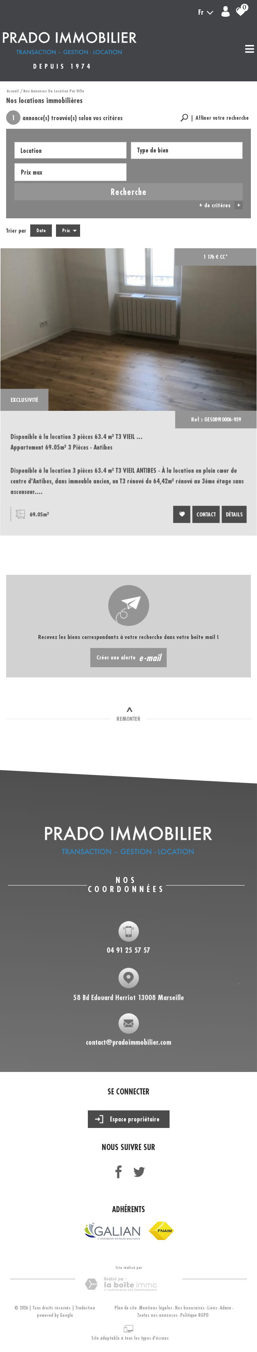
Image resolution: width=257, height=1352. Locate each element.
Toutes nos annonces (157, 1315)
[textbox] (187, 150)
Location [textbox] (31, 150)
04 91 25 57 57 (128, 951)
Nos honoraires (190, 1308)
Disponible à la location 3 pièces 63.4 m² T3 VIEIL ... (78, 440)
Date (41, 230)
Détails (232, 515)
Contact (204, 515)
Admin (225, 1308)
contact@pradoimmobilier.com (128, 1044)
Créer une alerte (128, 658)
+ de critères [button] (221, 205)
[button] (214, 118)
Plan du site (125, 1308)
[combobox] (70, 150)
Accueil (13, 91)
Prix (69, 230)
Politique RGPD (194, 1315)
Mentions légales (155, 1308)
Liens (212, 1308)
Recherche (129, 192)
